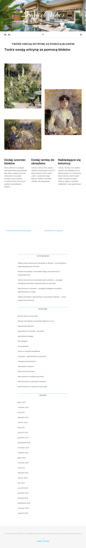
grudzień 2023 (23, 493)
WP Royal (20, 534)
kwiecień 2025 (23, 417)
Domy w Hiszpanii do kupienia (29, 351)
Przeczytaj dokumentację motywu (18, 230)
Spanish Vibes (43, 14)
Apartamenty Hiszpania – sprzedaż (31, 331)
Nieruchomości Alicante (26, 371)
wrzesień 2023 (23, 508)
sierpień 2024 (23, 452)
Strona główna (30, 534)
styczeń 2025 (23, 432)
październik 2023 (24, 503)
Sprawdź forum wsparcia (54, 230)
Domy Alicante (23, 346)
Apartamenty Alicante (26, 326)
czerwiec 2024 (23, 463)
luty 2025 (21, 427)
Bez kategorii (23, 341)
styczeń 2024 (23, 488)
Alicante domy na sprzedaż (28, 316)
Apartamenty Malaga (25, 336)
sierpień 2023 (23, 513)
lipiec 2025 (22, 402)
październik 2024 (24, 442)
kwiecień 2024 (23, 473)
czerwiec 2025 (23, 407)
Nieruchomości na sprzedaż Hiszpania (32, 381)
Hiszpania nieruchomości (27, 361)
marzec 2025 (23, 422)
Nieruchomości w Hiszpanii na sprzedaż (32, 386)
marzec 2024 (23, 478)
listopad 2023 (23, 498)
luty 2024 (21, 483)
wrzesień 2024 (23, 448)
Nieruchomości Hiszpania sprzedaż (31, 376)
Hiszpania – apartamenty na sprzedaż (32, 356)
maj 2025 (21, 412)
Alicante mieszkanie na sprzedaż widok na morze (36, 321)
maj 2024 (21, 468)
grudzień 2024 (23, 437)
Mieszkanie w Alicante (26, 366)
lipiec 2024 (22, 458)
